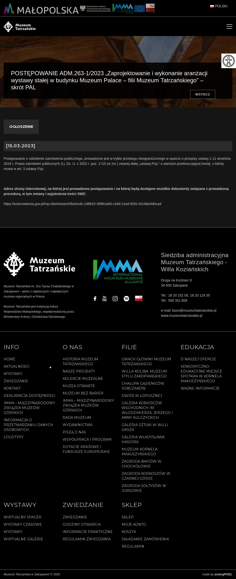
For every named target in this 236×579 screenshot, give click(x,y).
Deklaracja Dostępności (29, 395)
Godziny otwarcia (82, 524)
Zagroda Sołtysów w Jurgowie (144, 488)
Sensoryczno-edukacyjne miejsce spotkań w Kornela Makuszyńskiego (201, 373)
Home (9, 359)
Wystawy (13, 374)
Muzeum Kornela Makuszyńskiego (139, 451)
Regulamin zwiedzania (87, 539)
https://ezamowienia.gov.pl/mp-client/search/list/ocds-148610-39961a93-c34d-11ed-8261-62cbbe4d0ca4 (82, 204)
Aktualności (17, 366)
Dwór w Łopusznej (142, 395)
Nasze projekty (79, 371)
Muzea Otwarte (79, 386)
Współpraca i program (87, 439)
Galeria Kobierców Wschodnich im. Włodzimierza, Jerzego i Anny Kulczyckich (147, 410)
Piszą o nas (74, 432)
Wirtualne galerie (23, 539)
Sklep (128, 517)
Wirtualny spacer (22, 517)
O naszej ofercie (198, 359)
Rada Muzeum (77, 417)
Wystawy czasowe (23, 524)
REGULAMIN (133, 546)
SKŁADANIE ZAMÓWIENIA (145, 539)
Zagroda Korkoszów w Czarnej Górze (146, 476)
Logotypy (13, 437)
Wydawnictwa (77, 425)
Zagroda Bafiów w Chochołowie (141, 463)
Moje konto (134, 524)
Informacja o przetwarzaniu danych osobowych (28, 425)
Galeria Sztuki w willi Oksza (145, 427)
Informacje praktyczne (88, 532)
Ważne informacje (200, 388)
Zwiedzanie (16, 381)
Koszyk (129, 532)
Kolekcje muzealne (83, 378)
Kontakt (12, 388)
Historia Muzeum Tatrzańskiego (80, 361)
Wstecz (202, 94)
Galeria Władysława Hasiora (143, 439)
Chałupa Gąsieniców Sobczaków (143, 386)
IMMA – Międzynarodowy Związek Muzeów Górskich (29, 408)
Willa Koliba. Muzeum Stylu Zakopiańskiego (144, 373)
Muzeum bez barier (83, 393)
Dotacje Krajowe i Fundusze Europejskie (86, 449)
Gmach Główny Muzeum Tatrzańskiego (146, 361)
